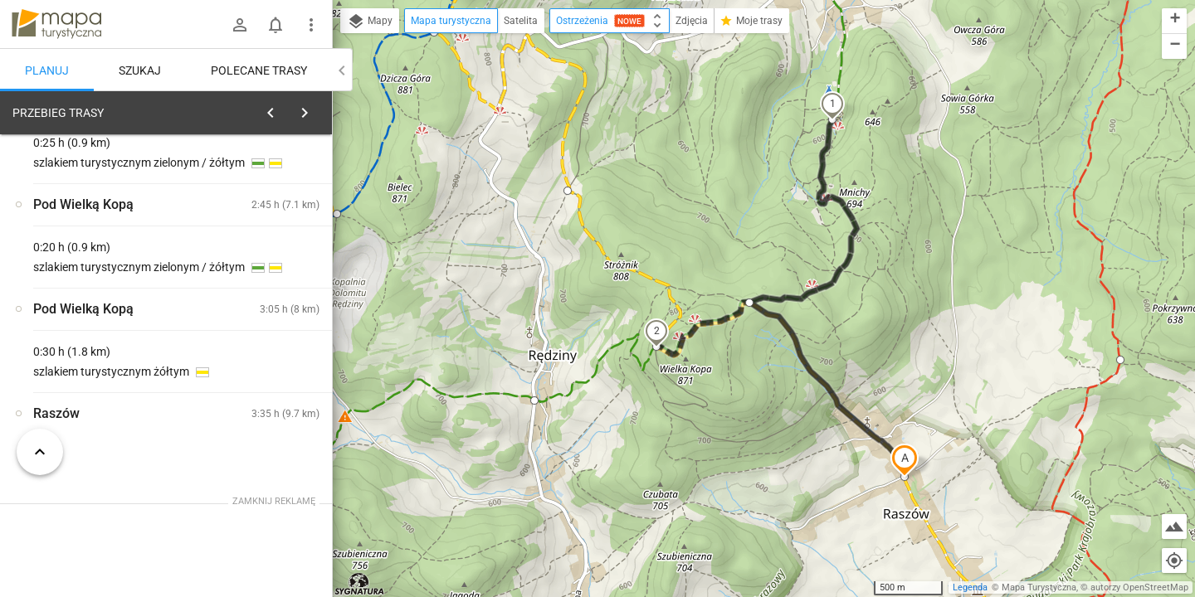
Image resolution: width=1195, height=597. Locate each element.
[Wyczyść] (318, 109)
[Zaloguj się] (240, 25)
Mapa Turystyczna (1039, 587)
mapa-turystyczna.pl (56, 24)
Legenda (970, 587)
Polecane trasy (259, 70)
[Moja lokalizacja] (1174, 560)
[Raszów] (99, 358)
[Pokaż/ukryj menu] (311, 25)
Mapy (370, 21)
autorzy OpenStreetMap (1139, 587)
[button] (904, 460)
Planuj (47, 70)
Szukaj (140, 70)
